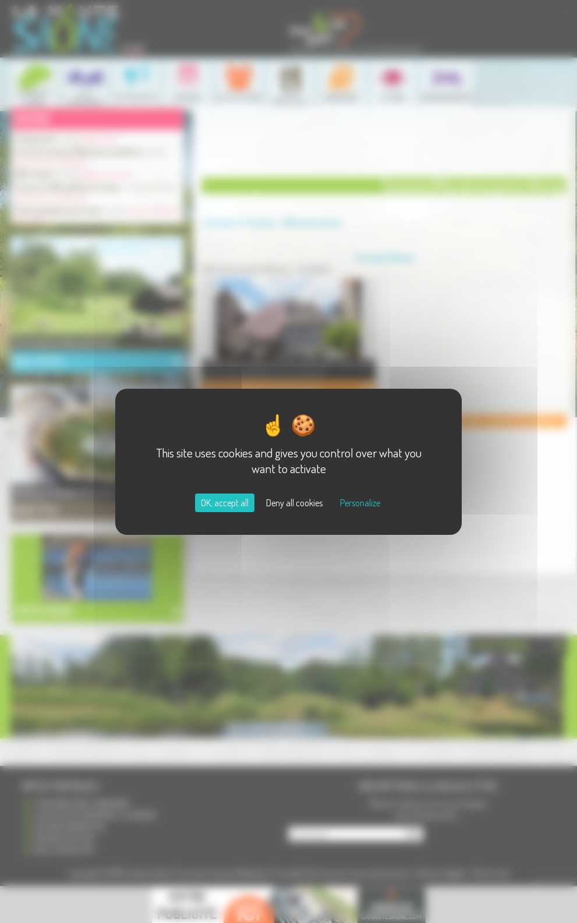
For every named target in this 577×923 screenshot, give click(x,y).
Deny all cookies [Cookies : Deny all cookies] (294, 503)
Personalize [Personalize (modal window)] (360, 503)
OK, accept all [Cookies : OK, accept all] (225, 503)
